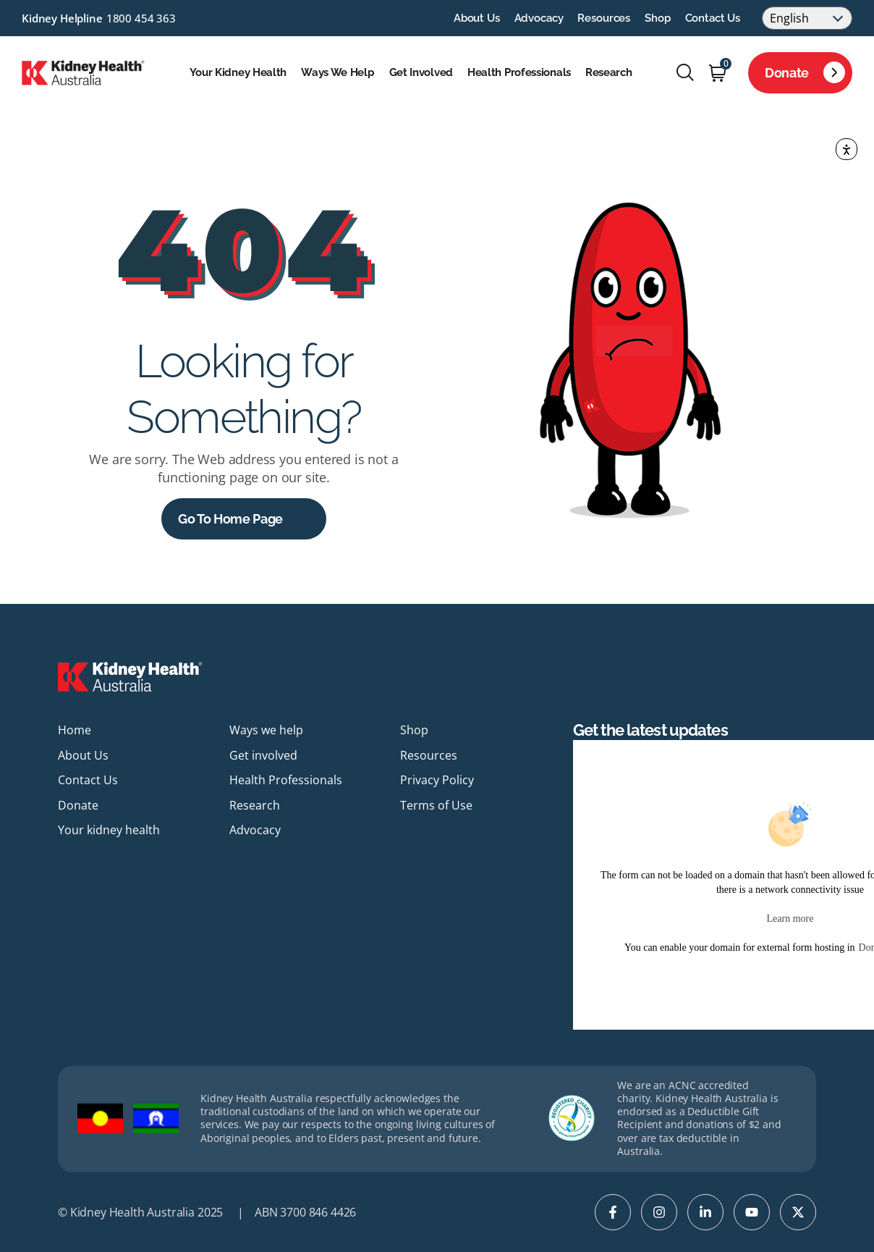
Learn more (790, 918)
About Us (477, 18)
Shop (657, 18)
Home (74, 730)
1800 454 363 (141, 18)
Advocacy (539, 18)
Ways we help (337, 72)
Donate (805, 72)
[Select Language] (807, 18)
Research (608, 72)
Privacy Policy (437, 780)
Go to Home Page (230, 518)
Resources (603, 18)
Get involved (421, 72)
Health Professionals (519, 72)
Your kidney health (238, 72)
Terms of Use (436, 805)
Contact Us (713, 18)
